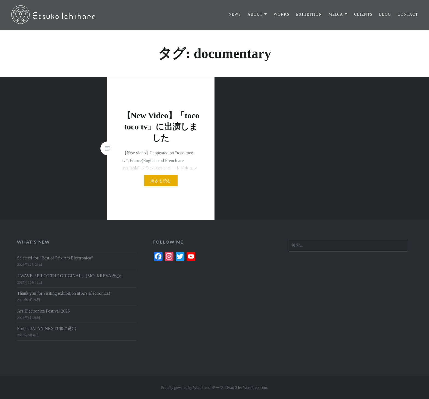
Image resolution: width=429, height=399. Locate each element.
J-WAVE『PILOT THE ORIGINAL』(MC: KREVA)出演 (69, 275)
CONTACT (408, 14)
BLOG (385, 14)
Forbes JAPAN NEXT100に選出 (46, 328)
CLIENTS (363, 14)
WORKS (281, 14)
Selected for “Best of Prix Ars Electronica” (55, 258)
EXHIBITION (309, 14)
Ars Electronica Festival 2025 (43, 311)
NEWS (234, 14)
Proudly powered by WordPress (185, 388)
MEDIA (336, 14)
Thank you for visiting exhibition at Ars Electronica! (63, 293)
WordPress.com (255, 388)
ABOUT (255, 14)
